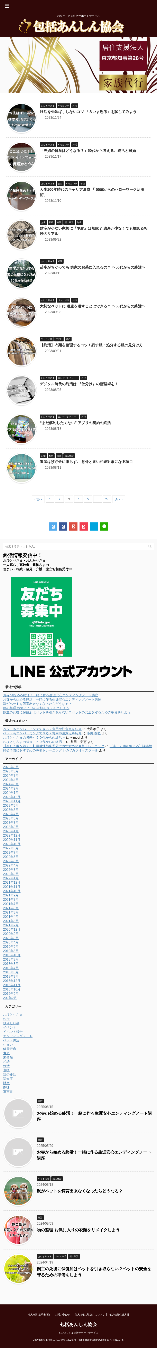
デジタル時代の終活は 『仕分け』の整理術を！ (79, 384)
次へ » (118, 499)
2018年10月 (11, 955)
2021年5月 (11, 912)
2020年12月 (11, 929)
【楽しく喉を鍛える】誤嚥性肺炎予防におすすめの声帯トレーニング (53, 746)
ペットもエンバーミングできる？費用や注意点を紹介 (42, 729)
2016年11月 (11, 985)
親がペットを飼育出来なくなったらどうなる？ (37, 703)
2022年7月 (11, 852)
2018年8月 (11, 963)
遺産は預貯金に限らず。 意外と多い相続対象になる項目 (86, 462)
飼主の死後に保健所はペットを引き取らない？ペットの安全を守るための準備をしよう (67, 712)
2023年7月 (11, 814)
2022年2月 (11, 874)
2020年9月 (11, 934)
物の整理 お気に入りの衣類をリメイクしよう (36, 708)
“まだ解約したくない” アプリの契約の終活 (75, 423)
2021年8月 (11, 899)
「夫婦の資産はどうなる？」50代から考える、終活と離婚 (88, 151)
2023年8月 (11, 810)
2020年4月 (11, 942)
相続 (6, 1061)
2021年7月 (11, 904)
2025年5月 (11, 771)
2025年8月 (11, 767)
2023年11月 (11, 801)
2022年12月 (11, 835)
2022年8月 (11, 848)
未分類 (8, 1057)
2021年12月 (11, 882)
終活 (6, 1066)
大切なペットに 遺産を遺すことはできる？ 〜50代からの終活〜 (92, 306)
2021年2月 (11, 925)
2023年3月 (11, 822)
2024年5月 (11, 775)
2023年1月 (11, 831)
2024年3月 (11, 784)
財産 (6, 1083)
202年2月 (10, 998)
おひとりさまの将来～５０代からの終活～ (34, 737)
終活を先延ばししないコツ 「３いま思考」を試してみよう (88, 112)
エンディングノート (18, 1036)
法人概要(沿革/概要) (39, 1314)
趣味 (6, 1087)
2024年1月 (11, 792)
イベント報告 (13, 1031)
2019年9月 (11, 946)
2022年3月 (11, 869)
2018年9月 (11, 959)
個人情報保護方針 (119, 1314)
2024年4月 (11, 780)
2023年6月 (11, 818)
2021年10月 (11, 891)
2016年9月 (11, 993)
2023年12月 (11, 797)
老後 (6, 1070)
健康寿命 (9, 1049)
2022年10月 (11, 844)
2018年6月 (11, 972)
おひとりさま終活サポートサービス (78, 1332)
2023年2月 (11, 827)
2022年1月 (11, 878)
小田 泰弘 (94, 733)
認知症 (8, 1078)
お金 (6, 1019)
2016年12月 (11, 981)
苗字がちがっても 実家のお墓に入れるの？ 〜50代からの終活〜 (92, 267)
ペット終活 (11, 1040)
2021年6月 (11, 908)
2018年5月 (11, 976)
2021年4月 (11, 916)
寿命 (6, 1053)
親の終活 (9, 1074)
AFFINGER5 (116, 1339)
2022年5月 (11, 861)
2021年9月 (11, 895)
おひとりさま (13, 1014)
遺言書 (8, 1091)
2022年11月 (11, 839)
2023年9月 (11, 805)
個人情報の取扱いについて (89, 1314)
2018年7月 (11, 968)
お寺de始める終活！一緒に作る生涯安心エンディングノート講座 (50, 695)
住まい (8, 1044)
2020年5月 (11, 938)
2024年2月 (11, 788)
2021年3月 (11, 921)
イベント (9, 1027)
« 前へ (38, 499)
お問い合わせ (62, 1314)
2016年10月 (11, 989)
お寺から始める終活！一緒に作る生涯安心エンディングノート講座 (52, 699)
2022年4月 (11, 865)
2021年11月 (11, 886)
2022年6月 (11, 857)
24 (107, 499)
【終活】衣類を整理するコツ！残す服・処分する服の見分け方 (91, 345)
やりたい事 (11, 1023)
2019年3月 (11, 951)
